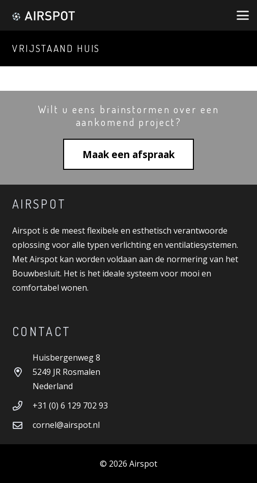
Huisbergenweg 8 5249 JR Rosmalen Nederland (66, 372)
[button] (242, 15)
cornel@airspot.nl (66, 424)
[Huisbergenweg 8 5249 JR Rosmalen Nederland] (22, 372)
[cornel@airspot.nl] (22, 425)
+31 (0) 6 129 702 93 (70, 405)
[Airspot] (43, 15)
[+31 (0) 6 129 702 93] (22, 406)
